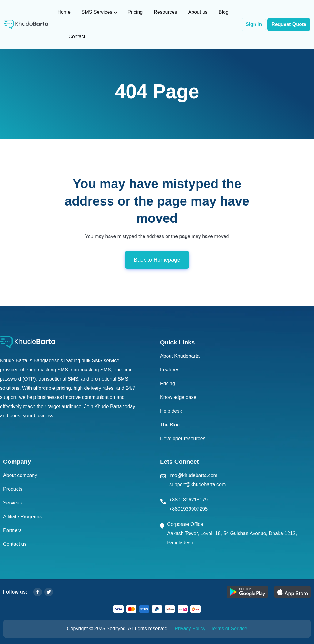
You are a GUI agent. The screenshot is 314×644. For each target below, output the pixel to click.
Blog (223, 12)
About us (198, 12)
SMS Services (97, 12)
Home (64, 12)
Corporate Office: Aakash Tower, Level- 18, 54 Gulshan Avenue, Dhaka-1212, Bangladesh (232, 533)
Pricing (135, 12)
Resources (165, 12)
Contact (76, 36)
